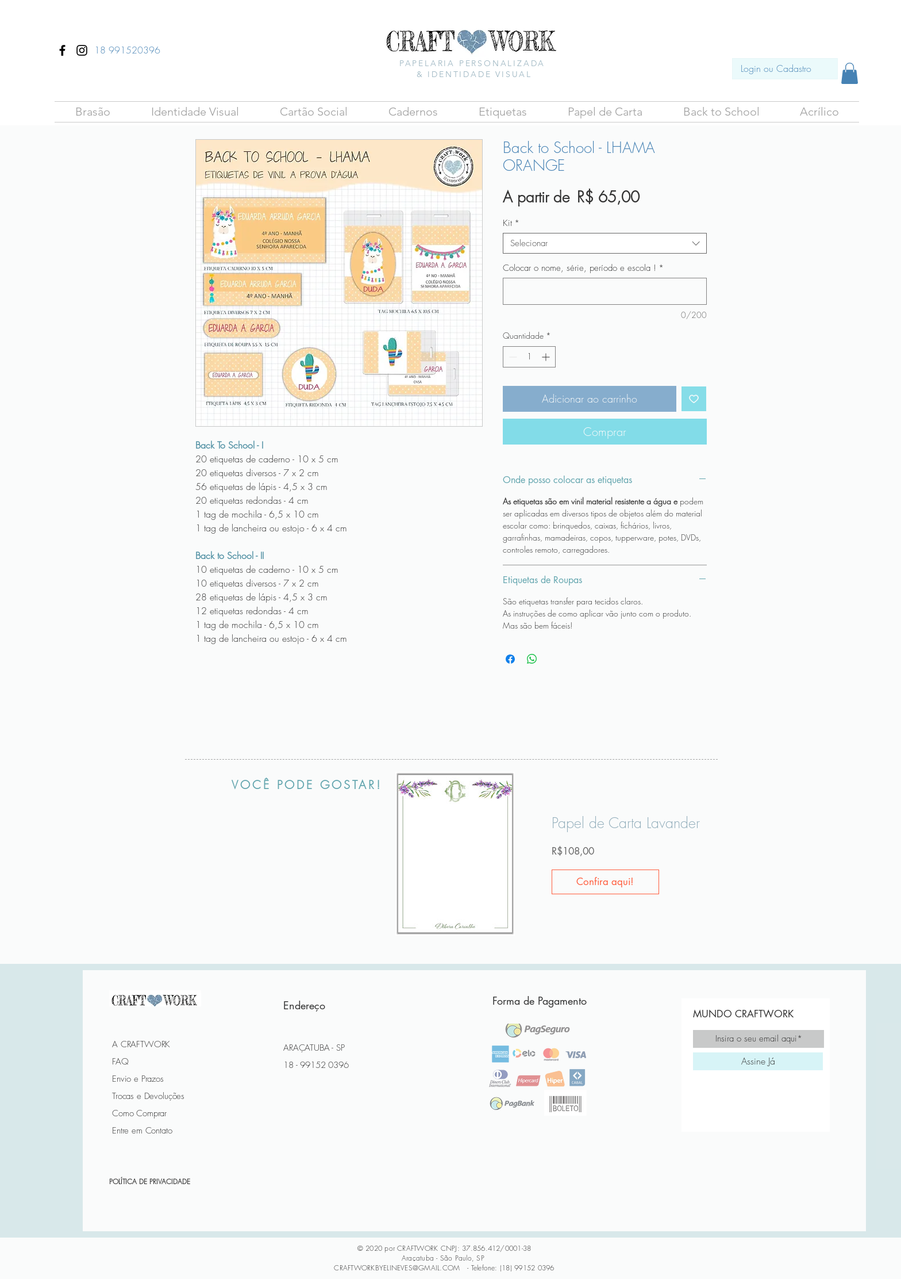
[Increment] (547, 357)
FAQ (120, 1061)
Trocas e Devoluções (148, 1096)
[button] (92, 112)
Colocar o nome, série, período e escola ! (583, 268)
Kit (511, 223)
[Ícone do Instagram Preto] (82, 50)
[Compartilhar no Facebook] (510, 659)
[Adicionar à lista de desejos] (694, 399)
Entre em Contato (142, 1130)
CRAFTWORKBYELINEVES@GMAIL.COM (397, 1268)
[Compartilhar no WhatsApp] (532, 659)
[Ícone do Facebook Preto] (62, 50)
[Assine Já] (758, 1061)
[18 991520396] (127, 50)
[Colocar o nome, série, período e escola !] (604, 291)
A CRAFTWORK (141, 1044)
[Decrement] (512, 357)
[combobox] (605, 243)
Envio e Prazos (138, 1079)
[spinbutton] (529, 357)
